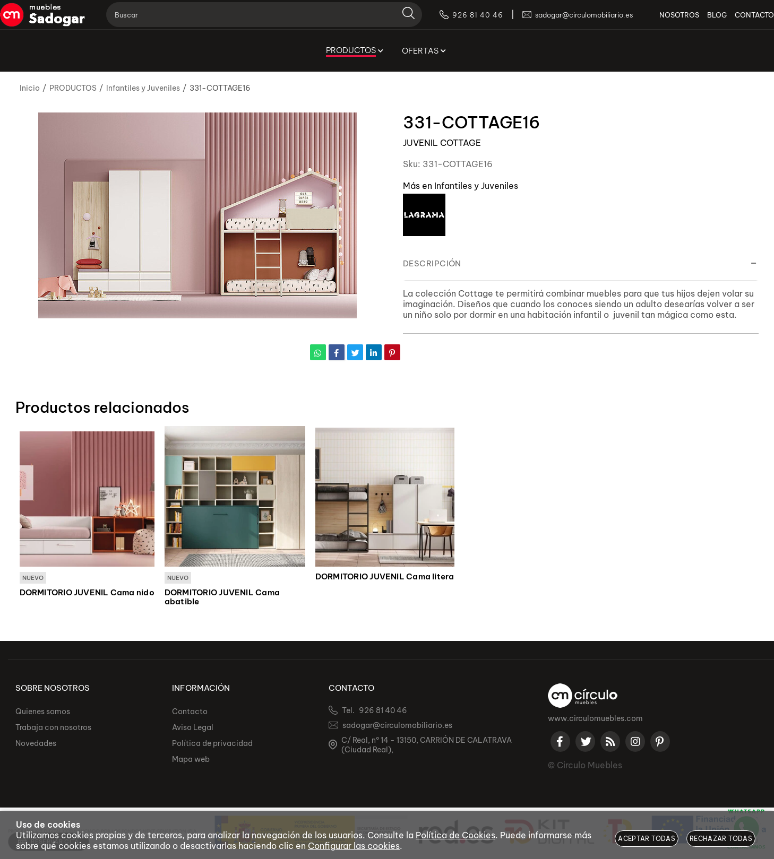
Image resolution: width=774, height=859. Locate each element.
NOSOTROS (663, 21)
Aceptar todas (646, 839)
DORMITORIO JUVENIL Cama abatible (222, 597)
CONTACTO (738, 21)
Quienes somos (42, 712)
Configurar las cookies (354, 845)
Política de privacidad (212, 744)
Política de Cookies (455, 835)
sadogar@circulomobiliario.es (397, 726)
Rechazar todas (721, 839)
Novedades (35, 744)
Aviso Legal (192, 728)
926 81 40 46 (383, 711)
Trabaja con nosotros (53, 728)
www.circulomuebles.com (595, 719)
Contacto (190, 712)
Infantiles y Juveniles (476, 185)
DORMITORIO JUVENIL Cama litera (384, 577)
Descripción (432, 263)
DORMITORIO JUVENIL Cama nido (87, 593)
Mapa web (191, 760)
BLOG (701, 21)
